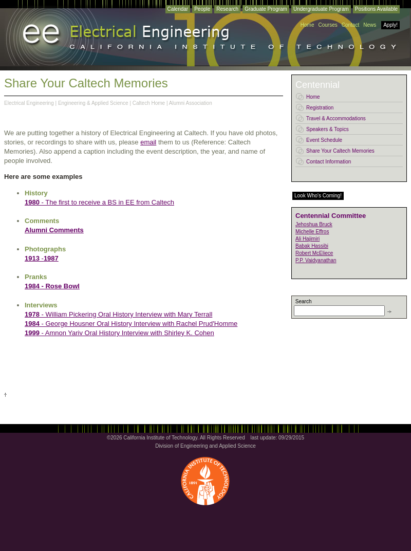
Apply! (390, 25)
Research (227, 9)
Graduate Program (266, 9)
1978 (32, 314)
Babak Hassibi (311, 246)
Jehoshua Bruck (313, 224)
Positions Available (376, 9)
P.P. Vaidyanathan (316, 260)
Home (307, 25)
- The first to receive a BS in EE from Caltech (99, 202)
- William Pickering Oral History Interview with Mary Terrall (126, 314)
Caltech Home (149, 103)
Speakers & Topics (327, 129)
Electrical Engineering (29, 103)
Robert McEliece (314, 253)
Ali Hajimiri (307, 239)
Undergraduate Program (321, 9)
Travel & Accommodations (336, 118)
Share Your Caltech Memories (340, 151)
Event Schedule (324, 140)
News (369, 25)
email (148, 142)
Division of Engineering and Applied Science (205, 446)
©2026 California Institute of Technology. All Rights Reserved (176, 437)
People (202, 9)
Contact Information (328, 161)
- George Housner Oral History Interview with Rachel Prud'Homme (131, 323)
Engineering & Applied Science (93, 103)
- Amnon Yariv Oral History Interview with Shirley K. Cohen (119, 333)
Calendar (178, 9)
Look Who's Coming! (318, 195)
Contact (350, 25)
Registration (319, 108)
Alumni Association (190, 103)
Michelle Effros (312, 231)
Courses (327, 25)
